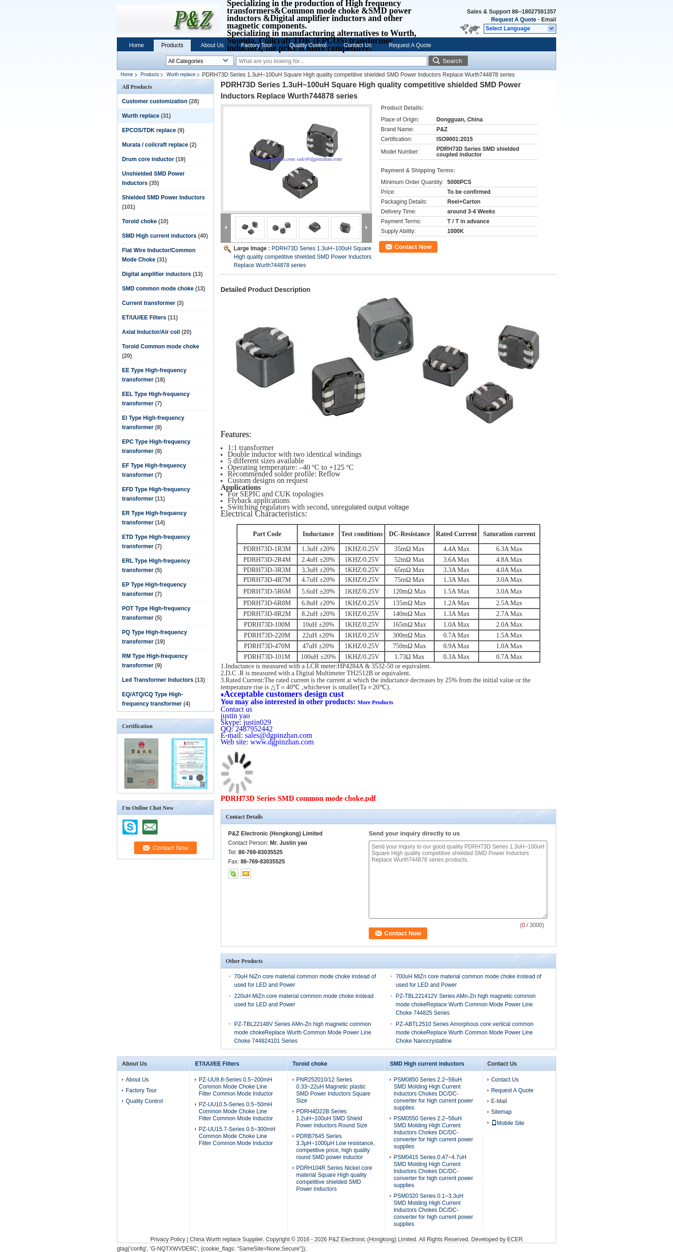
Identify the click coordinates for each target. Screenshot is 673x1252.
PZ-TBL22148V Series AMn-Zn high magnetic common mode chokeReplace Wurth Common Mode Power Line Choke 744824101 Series (302, 1032)
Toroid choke (139, 221)
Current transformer (148, 303)
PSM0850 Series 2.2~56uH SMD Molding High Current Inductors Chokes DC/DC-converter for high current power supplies (433, 1093)
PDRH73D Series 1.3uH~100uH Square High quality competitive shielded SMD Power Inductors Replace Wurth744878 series (303, 257)
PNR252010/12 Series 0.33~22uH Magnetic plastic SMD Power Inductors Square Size (333, 1090)
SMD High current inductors (159, 236)
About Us (211, 45)
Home (136, 45)
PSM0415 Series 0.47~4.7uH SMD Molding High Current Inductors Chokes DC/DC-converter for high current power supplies (433, 1171)
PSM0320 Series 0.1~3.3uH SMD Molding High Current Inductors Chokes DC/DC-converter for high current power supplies (433, 1210)
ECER (515, 1239)
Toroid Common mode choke (160, 346)
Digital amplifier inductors (156, 274)
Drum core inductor (148, 159)
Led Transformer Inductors (157, 680)
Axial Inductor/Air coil (151, 332)
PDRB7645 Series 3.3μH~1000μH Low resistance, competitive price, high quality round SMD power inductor (335, 1146)
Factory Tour (256, 45)
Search (452, 60)
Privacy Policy (168, 1239)
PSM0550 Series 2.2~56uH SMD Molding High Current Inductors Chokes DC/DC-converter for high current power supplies (433, 1132)
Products (172, 45)
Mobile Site (507, 1123)
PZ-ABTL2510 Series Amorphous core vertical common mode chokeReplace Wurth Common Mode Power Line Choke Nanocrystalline (465, 1032)
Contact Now (412, 246)
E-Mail (499, 1101)
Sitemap (501, 1112)
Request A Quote (513, 19)
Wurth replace (180, 74)
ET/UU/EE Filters (144, 317)
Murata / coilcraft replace (155, 144)
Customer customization (154, 101)
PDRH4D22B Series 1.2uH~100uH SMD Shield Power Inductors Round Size (331, 1118)
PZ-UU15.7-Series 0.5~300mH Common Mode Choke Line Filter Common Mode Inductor (237, 1136)
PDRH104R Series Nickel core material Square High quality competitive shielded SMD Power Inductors (334, 1178)
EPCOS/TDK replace (149, 130)
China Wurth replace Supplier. (228, 1239)
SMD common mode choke (157, 288)
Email (548, 19)
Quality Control (307, 45)
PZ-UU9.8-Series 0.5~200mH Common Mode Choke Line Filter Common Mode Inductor (236, 1086)
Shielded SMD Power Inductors (163, 197)
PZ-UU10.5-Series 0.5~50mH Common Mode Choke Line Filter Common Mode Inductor (236, 1111)
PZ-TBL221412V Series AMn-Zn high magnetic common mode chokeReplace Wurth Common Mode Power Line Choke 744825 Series (466, 1004)
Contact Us (358, 45)
